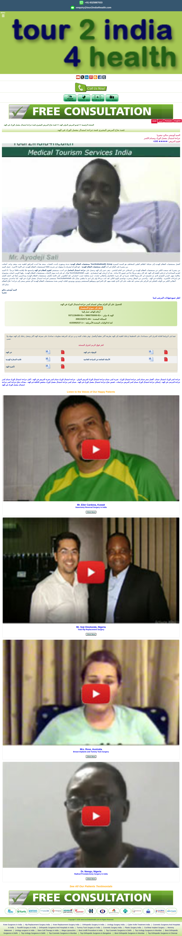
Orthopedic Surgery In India (93, 925)
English (177, 121)
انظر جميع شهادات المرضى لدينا (166, 298)
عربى (161, 121)
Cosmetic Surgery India (112, 928)
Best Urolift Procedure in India (91, 930)
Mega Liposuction (69, 930)
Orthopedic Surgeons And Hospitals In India (56, 928)
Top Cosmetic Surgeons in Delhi (118, 930)
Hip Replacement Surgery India (37, 925)
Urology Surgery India (116, 925)
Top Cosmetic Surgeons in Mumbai (63, 933)
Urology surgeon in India (24, 930)
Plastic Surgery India (133, 928)
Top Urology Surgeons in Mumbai (148, 930)
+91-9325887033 (94, 2)
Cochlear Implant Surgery (154, 928)
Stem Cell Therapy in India (48, 930)
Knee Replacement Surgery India (66, 925)
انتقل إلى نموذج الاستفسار (91, 308)
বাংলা (154, 121)
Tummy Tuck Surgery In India (88, 928)
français (168, 121)
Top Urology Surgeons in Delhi (33, 933)
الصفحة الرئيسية (88, 125)
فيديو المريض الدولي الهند (69, 125)
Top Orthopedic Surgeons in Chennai (162, 933)
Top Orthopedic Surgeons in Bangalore (95, 933)
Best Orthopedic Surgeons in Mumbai (129, 933)
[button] (91, 512)
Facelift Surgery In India (26, 928)
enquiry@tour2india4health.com (93, 7)
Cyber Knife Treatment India (139, 925)
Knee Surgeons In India (12, 925)
